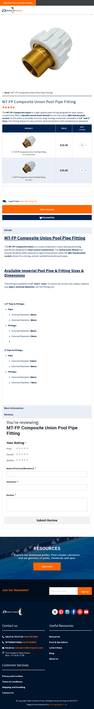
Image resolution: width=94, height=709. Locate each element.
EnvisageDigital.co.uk (58, 704)
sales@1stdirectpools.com (29, 647)
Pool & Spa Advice (58, 642)
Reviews (8, 414)
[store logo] (37, 10)
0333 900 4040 (31, 636)
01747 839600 (29, 642)
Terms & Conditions (12, 681)
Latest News (55, 647)
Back (7, 92)
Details (8, 230)
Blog (51, 653)
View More (47, 566)
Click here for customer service (18, 3)
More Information (13, 408)
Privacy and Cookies (12, 676)
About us (53, 658)
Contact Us (8, 692)
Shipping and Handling (13, 687)
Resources (54, 636)
